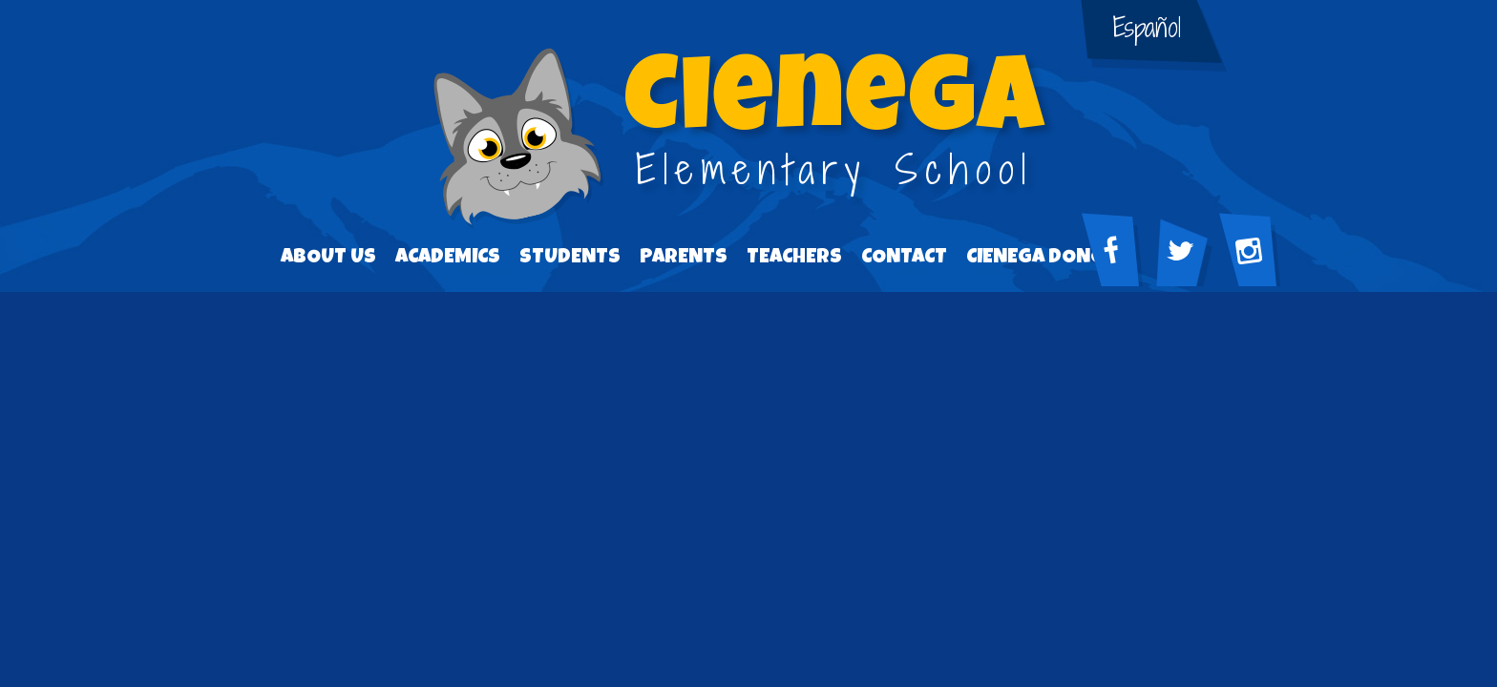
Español (1147, 28)
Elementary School (834, 126)
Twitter (1188, 259)
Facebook (1120, 259)
